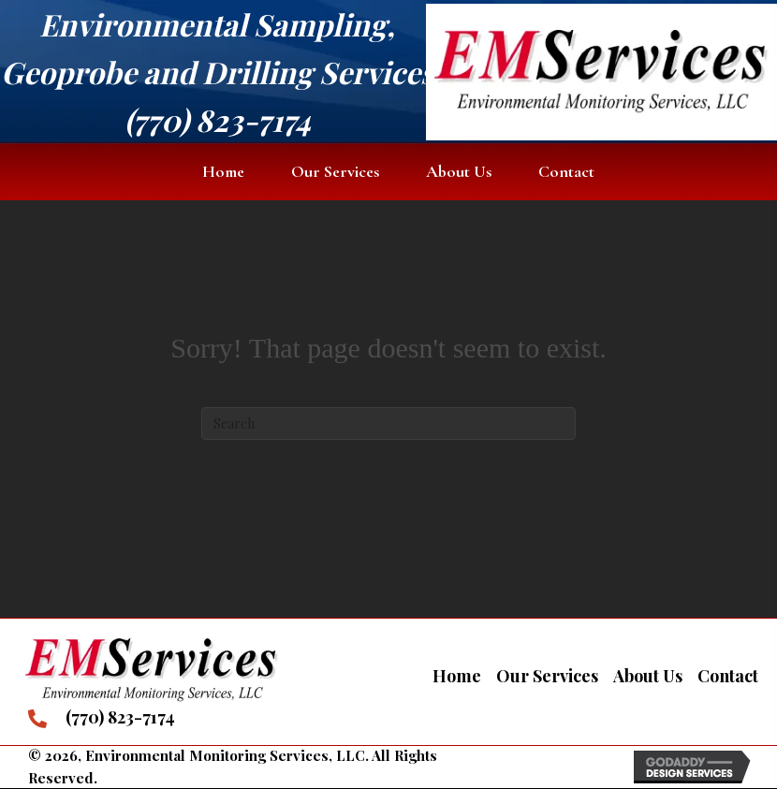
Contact (727, 676)
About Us (647, 676)
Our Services (547, 676)
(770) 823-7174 (218, 119)
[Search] (388, 423)
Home (456, 676)
